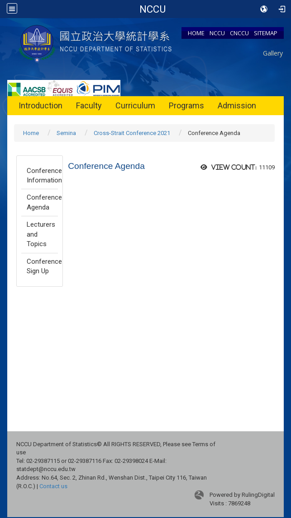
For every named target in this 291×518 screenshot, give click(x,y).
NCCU (217, 33)
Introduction (40, 105)
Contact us (53, 486)
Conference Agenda (42, 202)
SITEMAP (265, 33)
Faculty (89, 105)
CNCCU (239, 33)
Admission (237, 105)
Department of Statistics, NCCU (152, 9)
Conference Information (42, 175)
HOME (196, 33)
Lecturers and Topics (41, 234)
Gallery (273, 53)
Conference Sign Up (42, 266)
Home (31, 133)
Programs (186, 105)
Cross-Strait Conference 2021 (132, 133)
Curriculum (135, 105)
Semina (66, 133)
